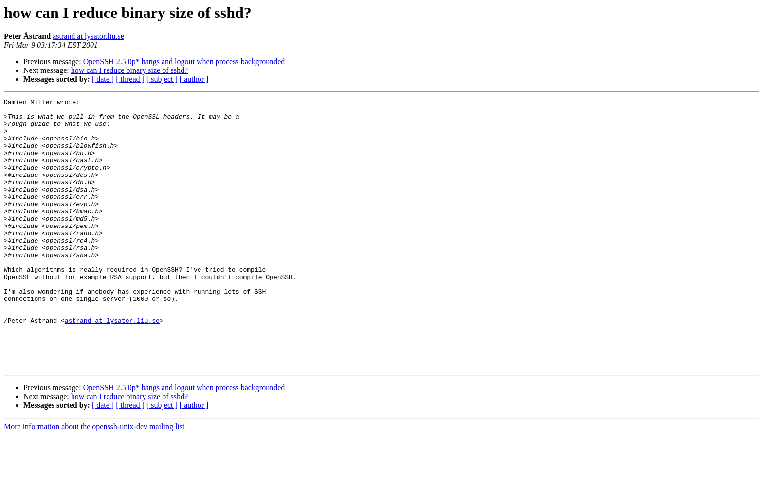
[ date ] (103, 79)
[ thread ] (130, 79)
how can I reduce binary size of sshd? (129, 70)
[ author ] (194, 79)
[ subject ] (162, 79)
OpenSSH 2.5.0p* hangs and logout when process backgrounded (184, 61)
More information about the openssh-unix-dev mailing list (94, 480)
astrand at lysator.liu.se (88, 36)
